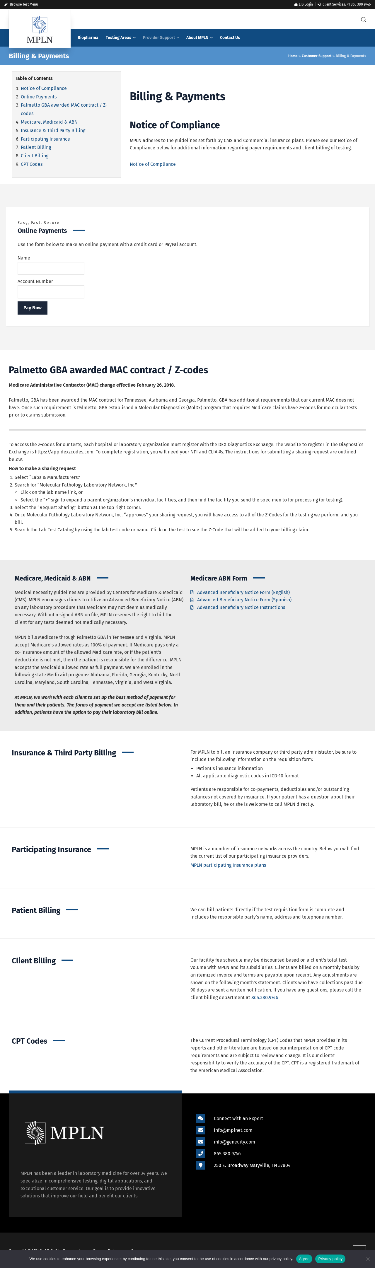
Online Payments (39, 97)
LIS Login (303, 4)
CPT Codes (31, 164)
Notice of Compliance (44, 88)
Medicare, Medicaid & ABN (49, 122)
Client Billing (34, 155)
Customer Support (317, 56)
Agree (304, 1259)
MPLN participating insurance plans (228, 865)
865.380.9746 (264, 997)
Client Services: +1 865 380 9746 (344, 4)
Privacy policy (330, 1259)
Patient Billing (36, 147)
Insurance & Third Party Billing (53, 130)
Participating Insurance (45, 139)
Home (293, 56)
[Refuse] (368, 1259)
